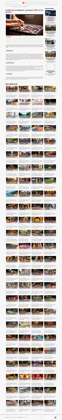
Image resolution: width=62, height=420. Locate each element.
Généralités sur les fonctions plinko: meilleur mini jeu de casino (24, 249)
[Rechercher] (18, 3)
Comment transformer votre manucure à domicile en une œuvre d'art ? (25, 105)
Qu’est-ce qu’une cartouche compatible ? (37, 235)
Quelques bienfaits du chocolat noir (50, 261)
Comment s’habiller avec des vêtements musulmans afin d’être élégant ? (37, 249)
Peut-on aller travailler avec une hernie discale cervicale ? (37, 196)
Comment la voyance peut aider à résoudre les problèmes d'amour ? (50, 196)
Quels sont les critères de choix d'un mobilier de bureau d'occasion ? (25, 196)
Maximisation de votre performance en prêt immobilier (12, 235)
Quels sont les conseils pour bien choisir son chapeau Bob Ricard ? (25, 183)
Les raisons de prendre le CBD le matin (12, 379)
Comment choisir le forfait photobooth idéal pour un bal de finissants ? (11, 92)
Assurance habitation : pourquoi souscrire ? (12, 339)
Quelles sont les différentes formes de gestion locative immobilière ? (12, 183)
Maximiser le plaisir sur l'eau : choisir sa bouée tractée (25, 118)
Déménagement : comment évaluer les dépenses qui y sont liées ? (24, 236)
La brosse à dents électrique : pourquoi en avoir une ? (24, 275)
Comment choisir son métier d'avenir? (25, 379)
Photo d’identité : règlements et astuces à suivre (50, 327)
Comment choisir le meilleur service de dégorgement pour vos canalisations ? (37, 92)
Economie (26, 2)
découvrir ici (24, 55)
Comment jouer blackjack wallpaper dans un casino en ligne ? (50, 367)
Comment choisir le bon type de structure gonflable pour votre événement (12, 131)
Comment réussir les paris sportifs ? (12, 274)
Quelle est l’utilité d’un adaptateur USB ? (25, 143)
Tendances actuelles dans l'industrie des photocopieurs (12, 144)
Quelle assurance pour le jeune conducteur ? (50, 274)
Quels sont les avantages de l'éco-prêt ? (49, 301)
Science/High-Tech (41, 2)
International (31, 2)
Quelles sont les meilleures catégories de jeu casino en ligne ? (50, 288)
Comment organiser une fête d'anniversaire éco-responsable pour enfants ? (50, 92)
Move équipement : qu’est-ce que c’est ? (37, 156)
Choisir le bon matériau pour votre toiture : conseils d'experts (24, 131)
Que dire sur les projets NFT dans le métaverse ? (25, 340)
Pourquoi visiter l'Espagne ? (23, 392)
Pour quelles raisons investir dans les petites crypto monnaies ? (11, 393)
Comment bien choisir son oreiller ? (25, 326)
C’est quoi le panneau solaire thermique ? (25, 156)
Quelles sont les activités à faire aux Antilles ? (37, 340)
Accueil (6, 6)
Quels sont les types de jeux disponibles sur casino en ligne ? (50, 340)
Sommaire (9, 36)
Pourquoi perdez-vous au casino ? (25, 352)
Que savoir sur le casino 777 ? (36, 405)
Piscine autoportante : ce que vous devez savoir (12, 314)
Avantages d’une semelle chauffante (36, 274)
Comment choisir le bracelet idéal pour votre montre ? (11, 104)
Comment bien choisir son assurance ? (25, 366)
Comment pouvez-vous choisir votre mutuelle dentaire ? (49, 406)
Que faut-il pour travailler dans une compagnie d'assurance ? (11, 301)
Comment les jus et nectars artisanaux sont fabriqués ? (50, 71)
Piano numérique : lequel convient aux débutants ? (49, 157)
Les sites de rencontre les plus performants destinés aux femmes (12, 262)
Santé (36, 2)
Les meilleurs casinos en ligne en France (37, 352)
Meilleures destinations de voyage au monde (49, 353)
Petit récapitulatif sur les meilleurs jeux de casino (37, 366)
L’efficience (8, 38)
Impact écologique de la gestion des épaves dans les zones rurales (51, 32)
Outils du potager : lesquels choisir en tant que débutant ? (50, 235)
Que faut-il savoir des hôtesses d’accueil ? (37, 182)
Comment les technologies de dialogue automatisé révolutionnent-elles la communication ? (50, 19)
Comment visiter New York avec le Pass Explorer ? (12, 157)
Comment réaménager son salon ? (50, 313)
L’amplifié (7, 41)
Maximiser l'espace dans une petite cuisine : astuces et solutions (11, 118)
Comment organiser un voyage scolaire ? (12, 366)
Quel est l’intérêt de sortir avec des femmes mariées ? (36, 379)
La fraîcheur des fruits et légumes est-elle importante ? (50, 392)
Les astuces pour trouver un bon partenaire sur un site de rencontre (50, 380)
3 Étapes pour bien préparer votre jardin (37, 300)
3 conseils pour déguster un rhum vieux (36, 209)
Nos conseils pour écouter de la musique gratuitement (37, 222)
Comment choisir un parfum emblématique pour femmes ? (37, 104)
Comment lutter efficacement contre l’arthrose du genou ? (37, 314)
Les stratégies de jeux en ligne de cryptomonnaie (12, 222)
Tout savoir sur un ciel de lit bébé (50, 208)
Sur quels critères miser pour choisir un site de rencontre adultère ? (50, 223)
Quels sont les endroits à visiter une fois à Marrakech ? (37, 327)
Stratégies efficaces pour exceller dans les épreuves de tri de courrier (37, 118)
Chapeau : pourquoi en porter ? (12, 208)
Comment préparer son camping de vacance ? (11, 327)
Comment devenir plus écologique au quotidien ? (50, 183)
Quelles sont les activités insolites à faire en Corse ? (11, 196)
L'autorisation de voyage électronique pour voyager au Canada (12, 406)
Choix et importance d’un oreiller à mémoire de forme (37, 262)
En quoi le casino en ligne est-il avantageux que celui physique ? (25, 314)
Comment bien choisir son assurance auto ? (37, 287)
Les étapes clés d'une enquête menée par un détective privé (50, 104)
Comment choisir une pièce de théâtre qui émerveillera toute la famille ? (25, 92)
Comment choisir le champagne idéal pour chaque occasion (50, 118)
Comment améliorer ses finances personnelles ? (11, 170)
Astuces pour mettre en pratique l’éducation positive (24, 209)
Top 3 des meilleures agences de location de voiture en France (11, 248)
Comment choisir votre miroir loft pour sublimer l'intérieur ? (50, 248)
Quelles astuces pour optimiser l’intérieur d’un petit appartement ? (37, 170)
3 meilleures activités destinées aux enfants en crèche (25, 222)
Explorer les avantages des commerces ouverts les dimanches (50, 58)
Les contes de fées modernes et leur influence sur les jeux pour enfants (24, 170)
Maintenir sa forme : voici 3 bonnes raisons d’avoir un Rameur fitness (25, 288)
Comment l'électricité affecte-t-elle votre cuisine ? (12, 288)
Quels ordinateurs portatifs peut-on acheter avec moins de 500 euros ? (37, 144)
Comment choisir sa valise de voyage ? (50, 143)
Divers (46, 2)
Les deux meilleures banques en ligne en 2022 (11, 353)
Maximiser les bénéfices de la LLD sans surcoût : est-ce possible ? (50, 46)
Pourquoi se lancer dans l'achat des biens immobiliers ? (37, 392)
